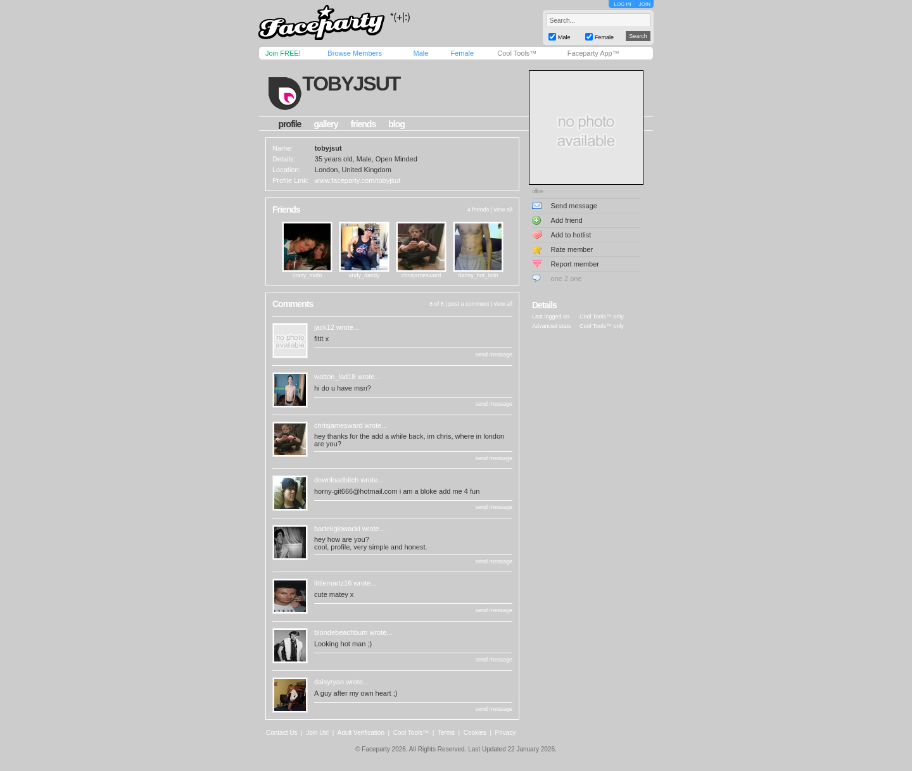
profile (290, 124)
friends (363, 124)
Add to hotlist (571, 235)
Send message (574, 206)
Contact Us (281, 732)
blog (396, 124)
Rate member (572, 249)
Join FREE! (283, 53)
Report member (575, 264)
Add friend (567, 220)
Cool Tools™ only (602, 316)
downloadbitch (336, 480)
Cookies (475, 732)
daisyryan (329, 682)
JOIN (644, 4)
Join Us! (317, 732)
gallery (326, 124)
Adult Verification (360, 732)
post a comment (468, 304)
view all (502, 209)
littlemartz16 (333, 583)
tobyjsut (351, 83)
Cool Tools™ (516, 53)
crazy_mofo (307, 275)
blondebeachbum (340, 632)
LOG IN (622, 4)
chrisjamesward (421, 275)
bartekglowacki (337, 528)
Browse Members (354, 53)
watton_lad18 (334, 376)
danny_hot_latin (478, 275)
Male (420, 53)
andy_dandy (363, 275)
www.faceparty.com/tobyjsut (358, 180)
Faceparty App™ (593, 53)
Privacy (505, 732)
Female (462, 53)
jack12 (324, 327)
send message (493, 354)
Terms (446, 732)
